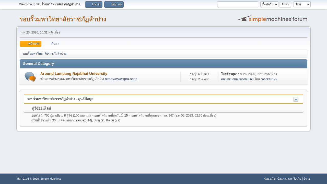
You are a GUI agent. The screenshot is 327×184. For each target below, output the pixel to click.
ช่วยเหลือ (269, 178)
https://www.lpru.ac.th (121, 79)
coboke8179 (269, 79)
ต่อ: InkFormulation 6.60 (237, 79)
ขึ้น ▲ (307, 178)
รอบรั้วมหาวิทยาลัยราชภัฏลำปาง (62, 19)
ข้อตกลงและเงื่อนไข (289, 178)
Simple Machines (50, 178)
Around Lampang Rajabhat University (73, 74)
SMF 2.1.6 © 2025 (27, 178)
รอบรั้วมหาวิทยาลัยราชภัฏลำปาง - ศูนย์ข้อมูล (60, 99)
